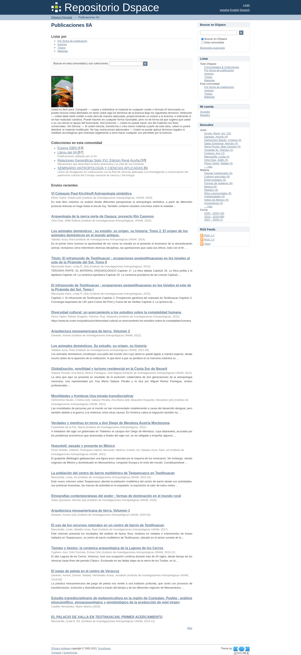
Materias (62, 51)
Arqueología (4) (213, 203)
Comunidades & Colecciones (221, 67)
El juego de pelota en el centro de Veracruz (85, 571)
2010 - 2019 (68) (214, 216)
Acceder (205, 111)
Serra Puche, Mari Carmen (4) (222, 146)
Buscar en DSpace (214, 38)
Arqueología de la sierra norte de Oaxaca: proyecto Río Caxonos (102, 216)
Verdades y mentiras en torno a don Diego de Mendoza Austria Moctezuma (110, 423)
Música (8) (210, 186)
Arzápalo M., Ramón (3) (218, 149)
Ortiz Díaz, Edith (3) (216, 160)
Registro (205, 115)
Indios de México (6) (216, 199)
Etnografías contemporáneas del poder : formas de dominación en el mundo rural (116, 496)
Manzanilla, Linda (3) (217, 156)
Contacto (56, 652)
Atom (207, 243)
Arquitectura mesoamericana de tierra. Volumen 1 (90, 510)
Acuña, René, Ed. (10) (217, 133)
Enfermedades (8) (215, 179)
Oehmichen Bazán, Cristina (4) (222, 140)
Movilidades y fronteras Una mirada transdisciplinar (92, 396)
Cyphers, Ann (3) (214, 153)
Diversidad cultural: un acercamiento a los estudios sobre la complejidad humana (116, 312)
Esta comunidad (212, 42)
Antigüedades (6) (214, 196)
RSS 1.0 (209, 235)
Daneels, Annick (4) (216, 136)
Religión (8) (211, 190)
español (225, 10)
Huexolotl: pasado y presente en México (83, 446)
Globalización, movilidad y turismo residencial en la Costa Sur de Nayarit (109, 368)
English (234, 10)
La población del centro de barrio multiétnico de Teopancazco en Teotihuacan (113, 473)
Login (246, 5)
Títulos (61, 47)
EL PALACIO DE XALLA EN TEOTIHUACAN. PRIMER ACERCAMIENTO (106, 617)
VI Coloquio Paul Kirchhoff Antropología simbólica (91, 193)
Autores (62, 44)
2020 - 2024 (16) (214, 213)
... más (208, 166)
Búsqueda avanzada (212, 47)
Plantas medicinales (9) (218, 173)
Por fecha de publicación (72, 41)
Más (189, 628)
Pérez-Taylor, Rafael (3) (218, 163)
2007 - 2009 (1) (213, 219)
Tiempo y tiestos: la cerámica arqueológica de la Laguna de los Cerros (107, 548)
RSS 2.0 (209, 239)
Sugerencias (70, 652)
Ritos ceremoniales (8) (217, 193)
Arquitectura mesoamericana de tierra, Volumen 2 (90, 331)
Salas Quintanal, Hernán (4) (221, 143)
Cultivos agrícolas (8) (217, 176)
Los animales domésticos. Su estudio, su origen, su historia (99, 346)
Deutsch (245, 10)
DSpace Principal (61, 17)
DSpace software (60, 648)
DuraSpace (104, 648)
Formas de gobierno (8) (218, 183)
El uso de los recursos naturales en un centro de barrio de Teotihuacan (107, 525)
